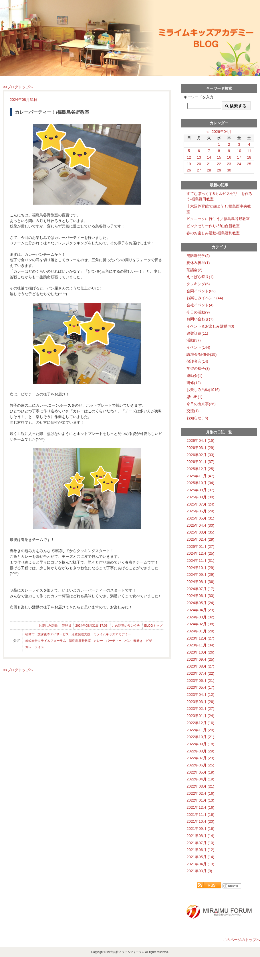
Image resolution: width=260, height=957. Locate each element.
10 (239, 151)
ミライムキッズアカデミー (112, 634)
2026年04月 (222, 131)
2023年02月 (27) (200, 708)
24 (239, 164)
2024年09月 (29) (200, 574)
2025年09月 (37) (200, 490)
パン (127, 640)
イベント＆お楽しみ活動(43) (210, 326)
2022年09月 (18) (200, 744)
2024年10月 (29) (200, 568)
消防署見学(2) (198, 255)
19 (189, 164)
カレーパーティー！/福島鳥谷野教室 (52, 112)
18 (249, 157)
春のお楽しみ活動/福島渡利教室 (213, 233)
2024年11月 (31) (200, 560)
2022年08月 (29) (200, 751)
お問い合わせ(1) (199, 319)
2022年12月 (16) (200, 723)
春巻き (138, 640)
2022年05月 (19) (200, 772)
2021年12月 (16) (200, 807)
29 (219, 170)
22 (219, 164)
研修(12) (193, 383)
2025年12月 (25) (200, 469)
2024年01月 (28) (200, 631)
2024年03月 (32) (200, 617)
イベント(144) (198, 347)
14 (209, 157)
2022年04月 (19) (200, 779)
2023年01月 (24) (200, 716)
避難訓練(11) (197, 333)
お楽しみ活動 (48, 625)
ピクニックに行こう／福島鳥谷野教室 (218, 219)
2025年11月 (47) (200, 476)
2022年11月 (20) (200, 730)
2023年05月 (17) (200, 687)
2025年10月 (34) (200, 483)
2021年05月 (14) (200, 857)
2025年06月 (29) (200, 511)
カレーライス (34, 647)
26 (189, 170)
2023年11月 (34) (200, 645)
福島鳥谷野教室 (80, 640)
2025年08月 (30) (200, 497)
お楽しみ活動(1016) (203, 389)
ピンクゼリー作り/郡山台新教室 (213, 226)
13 (199, 157)
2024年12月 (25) (200, 553)
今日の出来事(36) (200, 404)
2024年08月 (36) (200, 582)
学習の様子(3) (198, 368)
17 (239, 157)
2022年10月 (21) (200, 737)
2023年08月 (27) (200, 666)
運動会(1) (194, 375)
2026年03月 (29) (200, 447)
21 (209, 164)
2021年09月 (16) (200, 828)
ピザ (149, 640)
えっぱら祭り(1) (199, 277)
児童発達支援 (81, 634)
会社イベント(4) (199, 305)
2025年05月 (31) (200, 518)
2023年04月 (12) (200, 694)
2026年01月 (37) (200, 461)
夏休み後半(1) (198, 263)
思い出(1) (194, 397)
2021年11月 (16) (200, 814)
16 (229, 157)
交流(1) (192, 411)
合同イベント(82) (200, 291)
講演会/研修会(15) (201, 354)
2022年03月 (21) (200, 786)
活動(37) (193, 340)
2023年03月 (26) (200, 702)
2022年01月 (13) (200, 800)
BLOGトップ (153, 625)
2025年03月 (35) (200, 532)
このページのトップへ (241, 940)
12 (189, 157)
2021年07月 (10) (200, 843)
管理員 (66, 625)
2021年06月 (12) (200, 850)
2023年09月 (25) (200, 659)
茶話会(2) (194, 270)
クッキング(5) (198, 284)
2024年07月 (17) (200, 589)
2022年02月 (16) (200, 793)
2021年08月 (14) (200, 836)
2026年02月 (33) (200, 455)
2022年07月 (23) (200, 758)
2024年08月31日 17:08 (91, 625)
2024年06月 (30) (200, 596)
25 (249, 164)
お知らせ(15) (197, 418)
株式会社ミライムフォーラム (45, 640)
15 (219, 157)
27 (199, 170)
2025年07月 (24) (200, 504)
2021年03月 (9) (199, 871)
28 (209, 170)
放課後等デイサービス (53, 634)
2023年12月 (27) (200, 638)
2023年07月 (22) (200, 673)
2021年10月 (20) (200, 821)
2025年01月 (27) (200, 546)
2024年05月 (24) (200, 603)
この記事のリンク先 (126, 625)
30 (229, 170)
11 (249, 151)
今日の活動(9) (198, 312)
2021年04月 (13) (200, 864)
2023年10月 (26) (200, 652)
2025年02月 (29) (200, 539)
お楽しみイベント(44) (204, 298)
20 (199, 164)
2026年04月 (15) (200, 440)
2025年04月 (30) (200, 525)
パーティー (114, 640)
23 (229, 164)
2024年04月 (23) (200, 610)
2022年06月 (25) (200, 765)
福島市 (30, 634)
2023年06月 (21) (200, 680)
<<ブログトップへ (18, 87)
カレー (98, 640)
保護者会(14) (197, 361)
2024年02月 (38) (200, 624)
